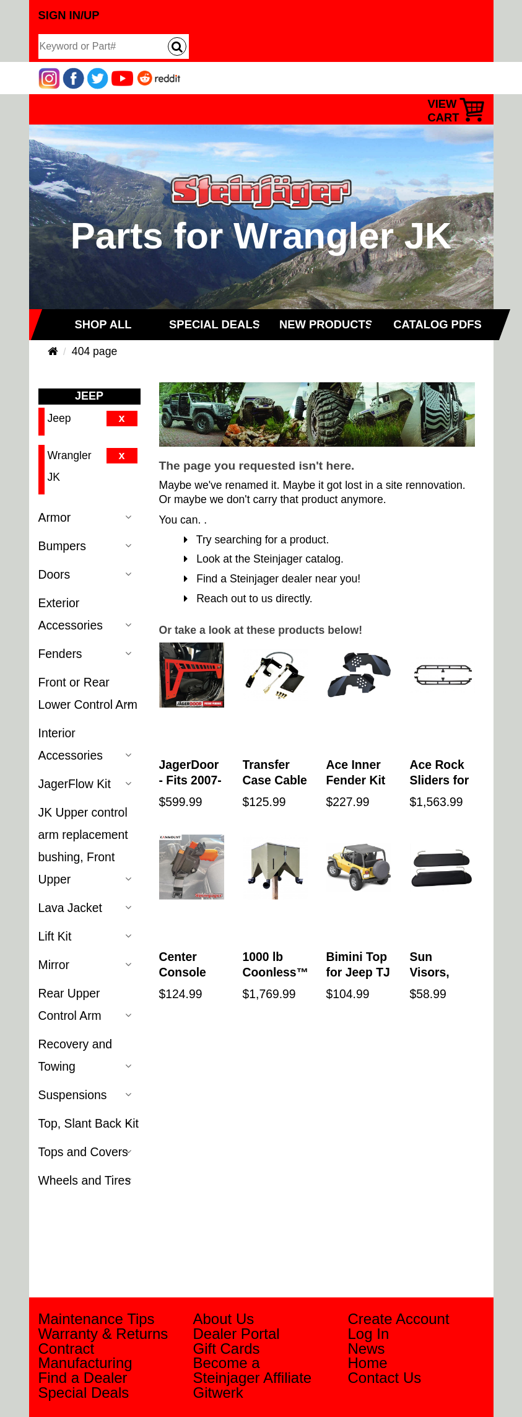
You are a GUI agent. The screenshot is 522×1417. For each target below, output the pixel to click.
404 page (94, 351)
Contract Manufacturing (85, 1356)
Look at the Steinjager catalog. (264, 559)
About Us (223, 1318)
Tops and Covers (83, 1152)
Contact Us (385, 1377)
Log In (368, 1333)
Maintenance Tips (96, 1318)
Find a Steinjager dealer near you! (272, 579)
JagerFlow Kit (74, 784)
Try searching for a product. (256, 539)
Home (368, 1362)
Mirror (54, 965)
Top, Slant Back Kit (88, 1123)
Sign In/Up (69, 15)
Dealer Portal (236, 1333)
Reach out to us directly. (248, 598)
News (366, 1348)
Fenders (60, 653)
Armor (54, 517)
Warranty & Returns (103, 1333)
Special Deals (83, 1392)
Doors (54, 574)
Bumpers (62, 546)
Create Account (399, 1318)
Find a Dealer (83, 1377)
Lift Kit (55, 936)
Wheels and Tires (84, 1180)
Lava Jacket (70, 908)
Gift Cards (226, 1348)
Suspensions (72, 1095)
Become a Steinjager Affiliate (252, 1370)
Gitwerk (218, 1392)
